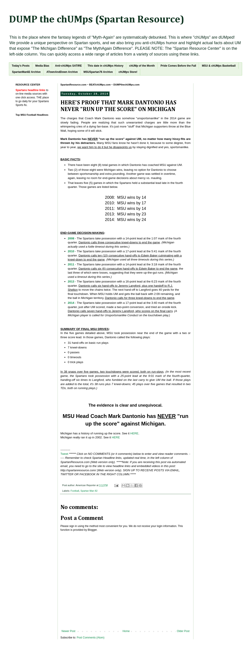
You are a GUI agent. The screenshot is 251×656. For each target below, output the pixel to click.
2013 (71, 281)
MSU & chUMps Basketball (219, 65)
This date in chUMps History (105, 65)
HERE (134, 433)
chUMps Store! (128, 72)
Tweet (64, 453)
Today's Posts (21, 65)
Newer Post (68, 631)
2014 (71, 302)
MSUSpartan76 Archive (98, 72)
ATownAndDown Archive (62, 72)
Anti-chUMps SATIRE (68, 65)
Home (126, 631)
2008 (71, 238)
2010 (71, 251)
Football (75, 490)
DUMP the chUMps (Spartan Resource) (96, 20)
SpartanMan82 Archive (26, 72)
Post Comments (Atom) (90, 637)
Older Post (183, 631)
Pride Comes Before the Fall (178, 65)
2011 (71, 264)
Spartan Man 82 (89, 490)
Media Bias (42, 65)
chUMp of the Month (142, 65)
